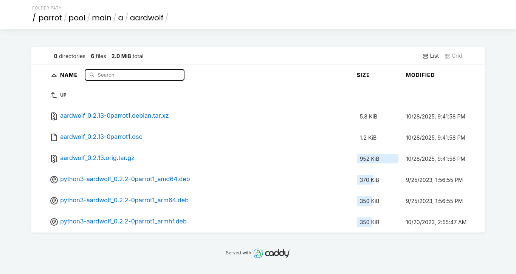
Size (363, 75)
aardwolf (147, 17)
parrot (50, 17)
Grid (453, 55)
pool (77, 17)
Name (69, 74)
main (102, 17)
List (431, 55)
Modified (420, 75)
